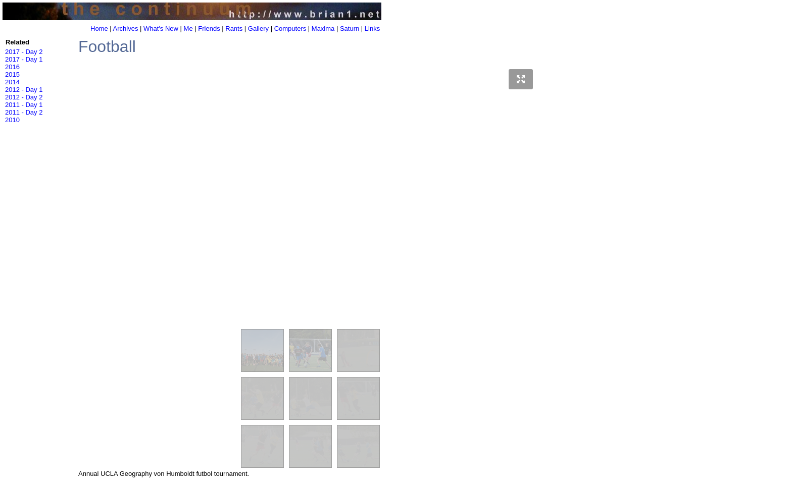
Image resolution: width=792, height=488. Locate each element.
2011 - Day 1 (23, 105)
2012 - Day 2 (23, 97)
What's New (160, 28)
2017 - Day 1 (23, 59)
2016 (12, 67)
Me (188, 28)
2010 (12, 120)
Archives (125, 28)
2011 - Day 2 (23, 112)
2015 (12, 74)
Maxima (323, 28)
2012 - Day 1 (23, 89)
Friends (209, 28)
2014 (12, 82)
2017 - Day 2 (23, 52)
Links (372, 28)
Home (99, 28)
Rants (233, 28)
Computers (290, 28)
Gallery (258, 28)
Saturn (349, 28)
